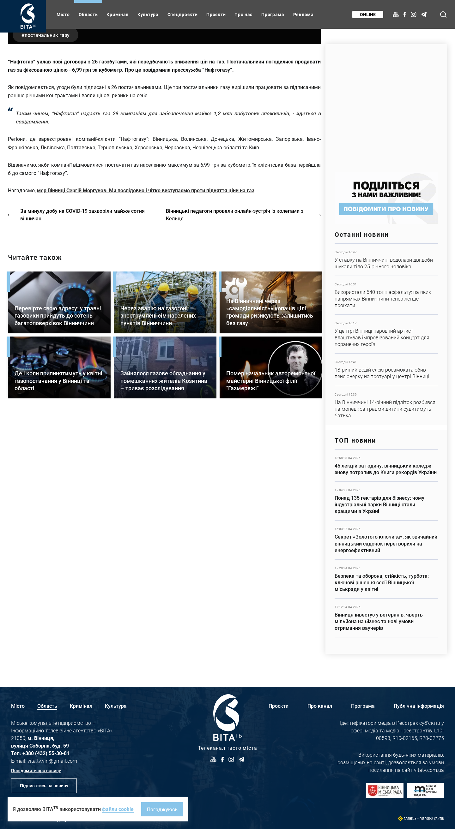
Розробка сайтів (432, 818)
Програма (272, 14)
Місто (63, 14)
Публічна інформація (419, 705)
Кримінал (117, 14)
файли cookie (118, 809)
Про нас (243, 14)
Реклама (303, 14)
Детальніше (386, 260)
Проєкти (216, 14)
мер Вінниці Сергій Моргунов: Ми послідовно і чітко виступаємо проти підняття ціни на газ (145, 346)
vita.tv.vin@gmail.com (52, 760)
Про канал (319, 705)
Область (88, 14)
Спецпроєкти (182, 14)
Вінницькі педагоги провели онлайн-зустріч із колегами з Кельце (235, 371)
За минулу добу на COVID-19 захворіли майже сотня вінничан (83, 371)
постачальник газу (47, 191)
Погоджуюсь (162, 809)
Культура (148, 14)
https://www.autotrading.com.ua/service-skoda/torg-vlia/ (386, 105)
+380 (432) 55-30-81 (46, 753)
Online (367, 14)
